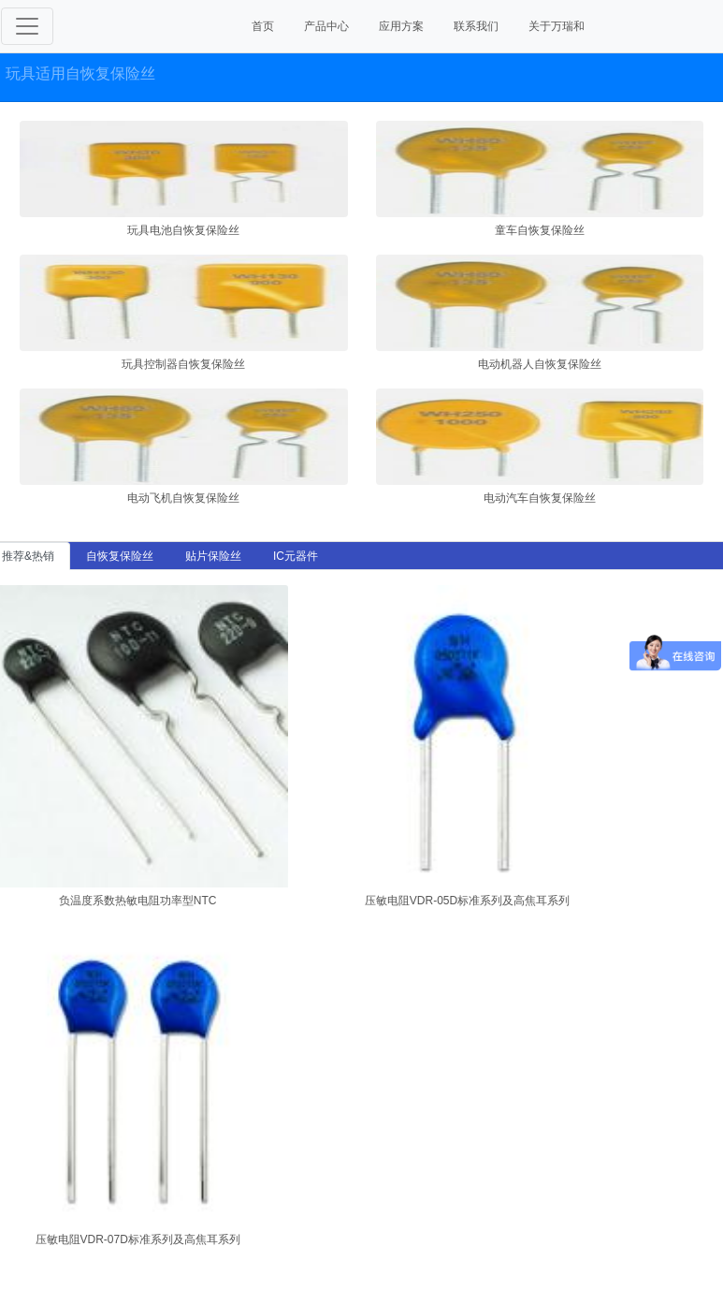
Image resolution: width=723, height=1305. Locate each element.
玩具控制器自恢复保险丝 (183, 364)
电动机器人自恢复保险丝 (539, 364)
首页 (263, 26)
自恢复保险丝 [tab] (119, 556)
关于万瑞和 (556, 26)
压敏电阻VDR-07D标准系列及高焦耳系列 (138, 1239)
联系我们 (476, 26)
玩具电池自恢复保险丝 (183, 230)
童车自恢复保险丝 (540, 230)
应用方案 (401, 26)
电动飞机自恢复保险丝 (183, 498)
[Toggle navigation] (27, 26)
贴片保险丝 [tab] (213, 556)
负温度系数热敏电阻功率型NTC (138, 900)
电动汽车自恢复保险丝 (540, 498)
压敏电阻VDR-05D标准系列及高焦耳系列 (467, 900)
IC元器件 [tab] (295, 556)
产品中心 (326, 26)
